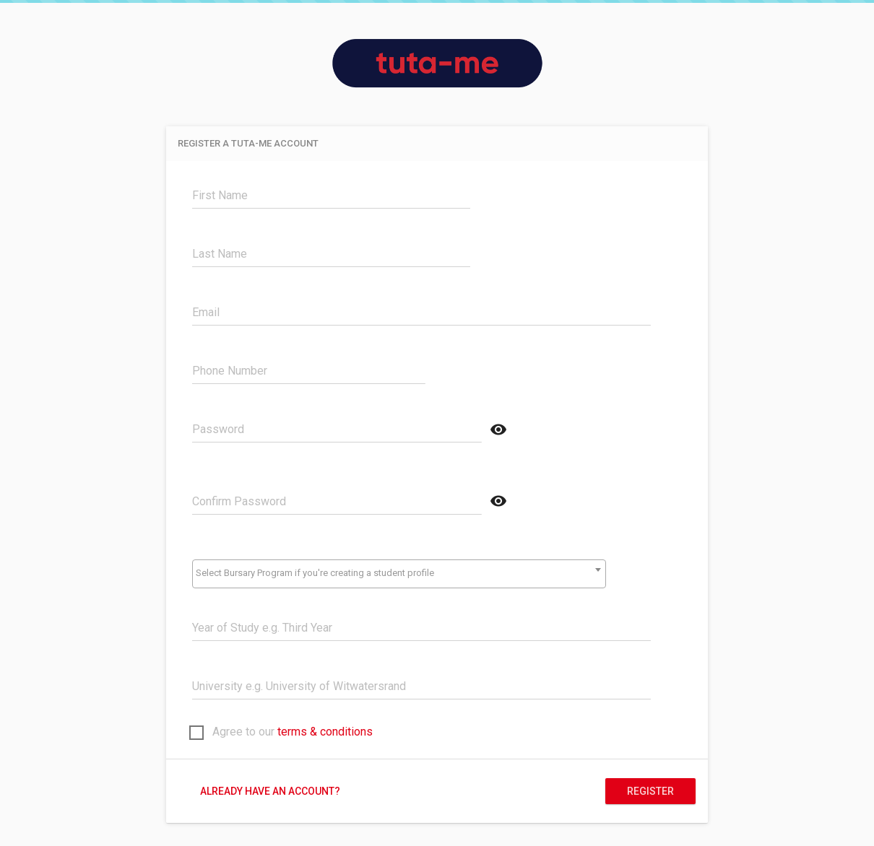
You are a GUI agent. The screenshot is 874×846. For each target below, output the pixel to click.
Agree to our (281, 733)
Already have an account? (270, 791)
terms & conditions (325, 731)
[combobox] (398, 573)
